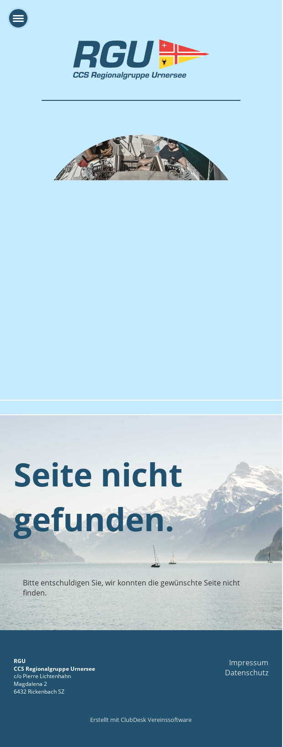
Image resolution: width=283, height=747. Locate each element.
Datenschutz (246, 673)
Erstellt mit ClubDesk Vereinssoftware (141, 720)
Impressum (248, 663)
